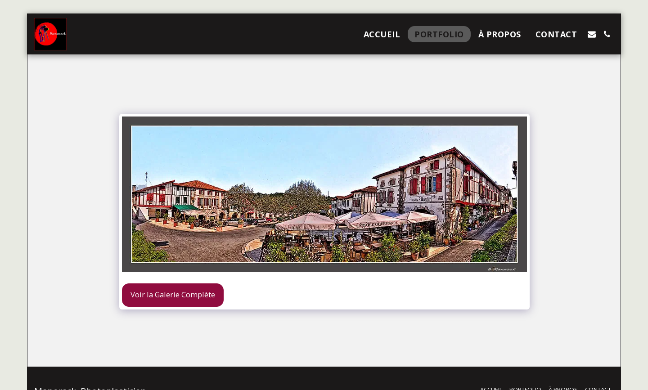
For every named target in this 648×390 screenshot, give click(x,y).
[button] (592, 34)
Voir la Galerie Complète (172, 294)
